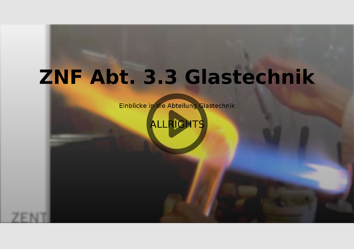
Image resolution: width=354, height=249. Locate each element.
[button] (177, 124)
